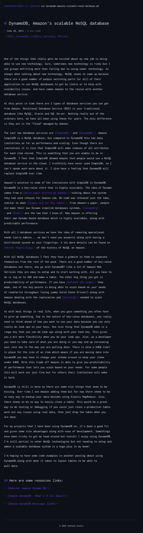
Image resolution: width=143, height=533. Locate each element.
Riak (17, 212)
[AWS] (10, 36)
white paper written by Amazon (45, 192)
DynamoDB (86, 132)
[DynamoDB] (22, 36)
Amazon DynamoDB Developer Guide (31, 503)
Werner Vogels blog (19, 247)
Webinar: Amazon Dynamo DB (27, 488)
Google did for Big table (46, 202)
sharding (69, 297)
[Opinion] (49, 36)
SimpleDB (62, 132)
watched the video (80, 282)
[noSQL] (35, 36)
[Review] (62, 36)
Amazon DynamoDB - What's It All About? (36, 495)
